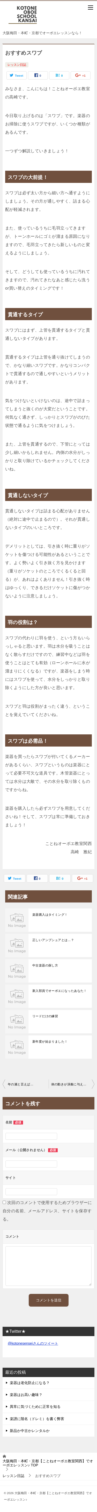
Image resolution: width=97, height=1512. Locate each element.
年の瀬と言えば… (20, 1084)
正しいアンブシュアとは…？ (53, 940)
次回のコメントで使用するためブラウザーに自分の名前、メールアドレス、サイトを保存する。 (47, 1210)
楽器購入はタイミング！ (50, 914)
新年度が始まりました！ (50, 1041)
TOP (48, 1463)
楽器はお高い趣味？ (26, 1395)
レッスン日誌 (17, 65)
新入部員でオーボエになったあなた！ (59, 991)
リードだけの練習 (45, 1016)
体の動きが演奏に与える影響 (72, 1084)
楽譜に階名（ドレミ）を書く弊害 (37, 1419)
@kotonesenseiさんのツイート (33, 1343)
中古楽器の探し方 (45, 965)
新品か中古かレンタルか (30, 1431)
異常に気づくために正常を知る (35, 1406)
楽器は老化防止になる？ (30, 1383)
